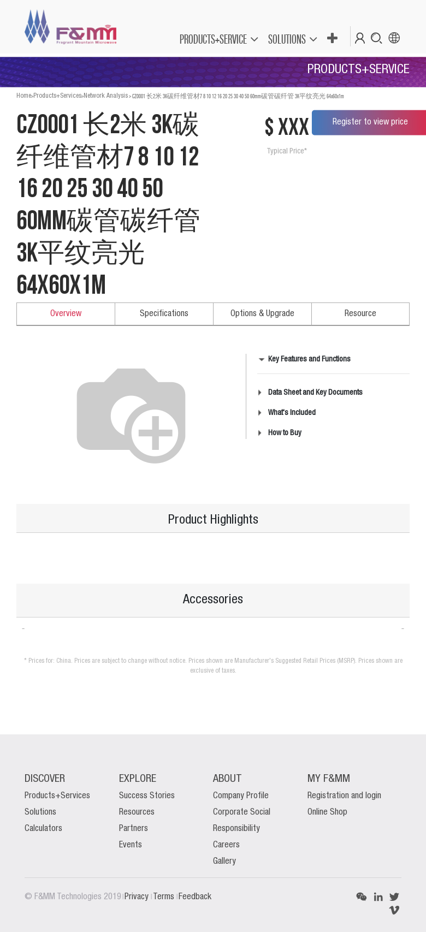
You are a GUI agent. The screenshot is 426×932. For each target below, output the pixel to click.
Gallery (224, 861)
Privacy (138, 897)
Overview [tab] (65, 314)
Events (130, 845)
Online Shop (327, 812)
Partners (133, 829)
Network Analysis (106, 96)
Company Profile (241, 796)
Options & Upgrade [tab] (262, 314)
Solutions (40, 812)
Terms (164, 897)
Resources (137, 812)
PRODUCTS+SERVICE (213, 39)
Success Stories (147, 796)
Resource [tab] (360, 314)
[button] (332, 39)
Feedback (195, 897)
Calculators (43, 829)
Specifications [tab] (164, 314)
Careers (226, 845)
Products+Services (57, 96)
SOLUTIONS (287, 39)
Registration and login (344, 796)
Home (23, 96)
